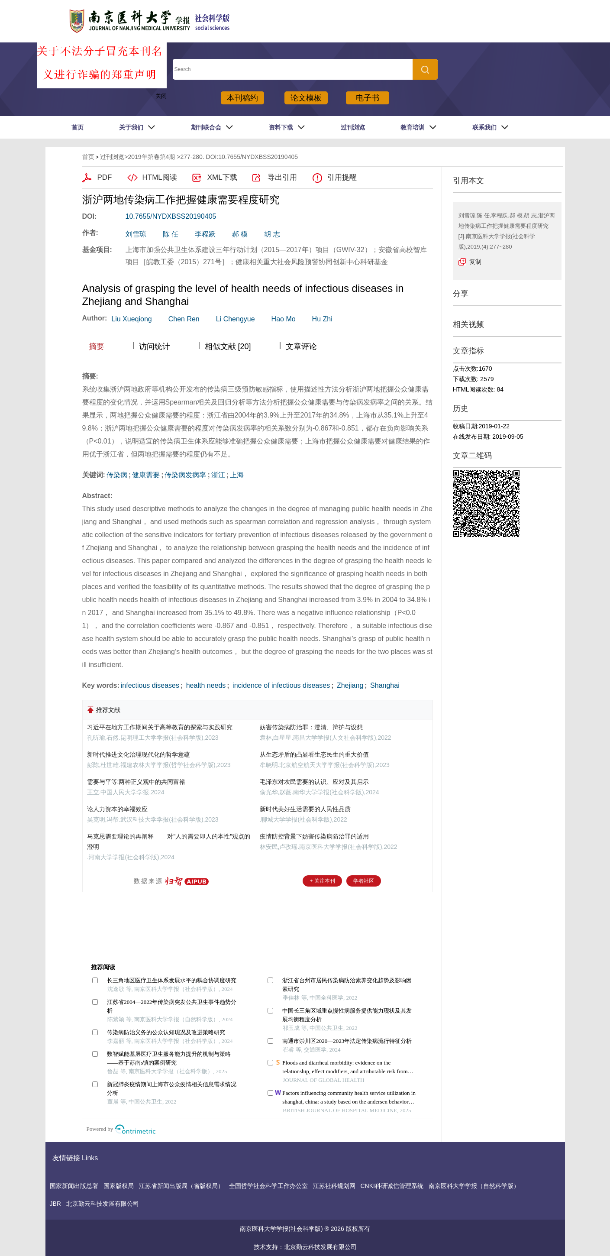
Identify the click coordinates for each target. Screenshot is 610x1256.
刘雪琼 (136, 234)
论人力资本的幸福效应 (117, 809)
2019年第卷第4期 (151, 156)
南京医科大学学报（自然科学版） (474, 1185)
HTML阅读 (159, 177)
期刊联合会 (206, 127)
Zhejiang (349, 685)
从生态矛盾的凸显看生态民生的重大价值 (314, 754)
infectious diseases (150, 685)
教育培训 (412, 127)
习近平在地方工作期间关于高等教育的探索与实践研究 (159, 727)
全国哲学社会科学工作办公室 (268, 1185)
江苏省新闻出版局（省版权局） (181, 1185)
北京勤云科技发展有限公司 (102, 1203)
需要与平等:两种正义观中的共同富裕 (136, 781)
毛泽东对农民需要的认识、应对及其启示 (314, 781)
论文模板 (306, 98)
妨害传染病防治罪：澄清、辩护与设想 (311, 727)
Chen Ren (184, 319)
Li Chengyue (235, 319)
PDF (104, 177)
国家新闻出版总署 (74, 1185)
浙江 (218, 475)
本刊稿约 (242, 98)
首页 (77, 127)
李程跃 (205, 234)
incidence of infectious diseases (280, 685)
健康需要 (146, 475)
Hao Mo (283, 319)
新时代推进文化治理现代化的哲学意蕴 (138, 754)
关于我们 (131, 127)
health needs (205, 685)
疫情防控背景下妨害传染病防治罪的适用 (314, 836)
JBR (55, 1203)
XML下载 (222, 177)
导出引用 (282, 177)
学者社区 (363, 881)
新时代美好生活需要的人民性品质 (305, 809)
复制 (475, 261)
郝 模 (240, 234)
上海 (237, 475)
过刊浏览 (353, 127)
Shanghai (384, 685)
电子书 (367, 98)
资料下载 (281, 127)
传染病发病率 (185, 475)
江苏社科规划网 (334, 1185)
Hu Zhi (322, 319)
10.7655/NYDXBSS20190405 (171, 216)
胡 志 (272, 234)
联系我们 (484, 127)
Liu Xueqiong (131, 319)
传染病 (117, 475)
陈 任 (170, 234)
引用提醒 (342, 177)
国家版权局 (118, 1185)
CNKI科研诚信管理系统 (392, 1185)
